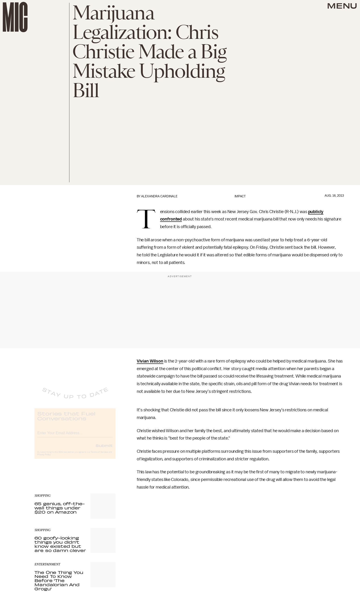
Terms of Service (99, 456)
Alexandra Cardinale (159, 196)
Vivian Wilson (150, 361)
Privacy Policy (44, 458)
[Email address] (75, 436)
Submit (104, 449)
